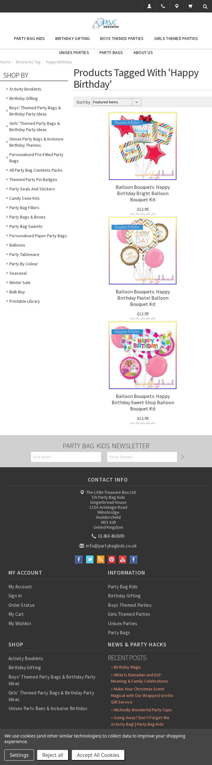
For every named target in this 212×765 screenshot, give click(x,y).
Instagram (134, 559)
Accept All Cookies (98, 755)
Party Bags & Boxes (27, 217)
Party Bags (111, 52)
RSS (101, 559)
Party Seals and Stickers (32, 189)
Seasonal (18, 273)
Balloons (17, 245)
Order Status (21, 605)
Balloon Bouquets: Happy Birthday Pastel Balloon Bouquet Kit (143, 297)
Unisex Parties (74, 52)
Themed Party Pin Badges (33, 179)
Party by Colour (23, 264)
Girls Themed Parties (176, 38)
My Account (20, 587)
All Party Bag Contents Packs (36, 170)
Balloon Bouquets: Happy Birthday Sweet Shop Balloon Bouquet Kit (143, 402)
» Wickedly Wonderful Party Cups (141, 710)
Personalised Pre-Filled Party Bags (36, 158)
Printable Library (24, 301)
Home (5, 62)
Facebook (79, 559)
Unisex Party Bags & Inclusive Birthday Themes (36, 142)
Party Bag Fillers (24, 207)
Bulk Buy (17, 292)
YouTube (123, 559)
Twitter (90, 559)
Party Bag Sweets (26, 226)
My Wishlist (19, 623)
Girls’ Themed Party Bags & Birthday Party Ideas (34, 126)
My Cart (16, 614)
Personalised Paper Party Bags (38, 235)
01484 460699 (108, 536)
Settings (19, 755)
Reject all (52, 755)
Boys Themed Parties (122, 38)
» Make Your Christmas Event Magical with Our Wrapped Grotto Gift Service (142, 695)
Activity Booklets (25, 89)
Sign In (15, 596)
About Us (143, 52)
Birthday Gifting (72, 38)
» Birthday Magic (126, 667)
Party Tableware (24, 254)
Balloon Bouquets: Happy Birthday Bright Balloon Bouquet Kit (143, 193)
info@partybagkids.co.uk (108, 546)
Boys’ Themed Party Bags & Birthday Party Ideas (35, 111)
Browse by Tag (28, 62)
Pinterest (112, 559)
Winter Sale (20, 282)
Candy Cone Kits (24, 198)
